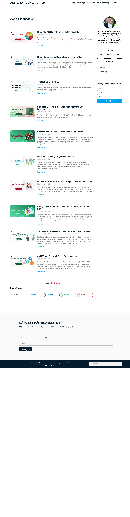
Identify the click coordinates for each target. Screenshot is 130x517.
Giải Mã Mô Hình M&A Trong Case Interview (57, 256)
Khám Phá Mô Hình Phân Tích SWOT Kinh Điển (58, 32)
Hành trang (103, 72)
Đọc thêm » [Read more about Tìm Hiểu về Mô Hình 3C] (41, 93)
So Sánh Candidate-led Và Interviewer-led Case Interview (63, 231)
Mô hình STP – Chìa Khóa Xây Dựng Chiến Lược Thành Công (65, 181)
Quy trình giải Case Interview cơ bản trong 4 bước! (60, 131)
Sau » (58, 283)
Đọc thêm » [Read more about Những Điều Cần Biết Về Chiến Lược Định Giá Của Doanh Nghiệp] (41, 224)
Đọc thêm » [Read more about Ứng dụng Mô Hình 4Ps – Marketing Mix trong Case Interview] (41, 120)
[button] (18, 295)
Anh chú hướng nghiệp (27, 2)
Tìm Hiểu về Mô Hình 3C (48, 82)
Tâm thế (102, 68)
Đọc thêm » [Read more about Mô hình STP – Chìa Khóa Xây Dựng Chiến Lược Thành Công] (41, 195)
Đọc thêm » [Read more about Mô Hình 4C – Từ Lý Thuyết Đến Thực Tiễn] (41, 172)
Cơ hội (101, 76)
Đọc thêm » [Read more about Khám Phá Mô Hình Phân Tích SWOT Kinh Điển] (41, 45)
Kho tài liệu (81, 3)
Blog (73, 3)
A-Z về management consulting (98, 3)
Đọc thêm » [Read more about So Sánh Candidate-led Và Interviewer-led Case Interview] (41, 247)
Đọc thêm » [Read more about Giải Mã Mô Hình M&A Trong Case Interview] (41, 272)
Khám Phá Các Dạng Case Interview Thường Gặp (59, 57)
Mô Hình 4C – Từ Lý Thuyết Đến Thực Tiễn (56, 156)
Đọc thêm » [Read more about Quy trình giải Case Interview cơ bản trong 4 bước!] (41, 147)
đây (116, 42)
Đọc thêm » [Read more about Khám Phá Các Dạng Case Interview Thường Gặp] (41, 70)
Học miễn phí (115, 3)
